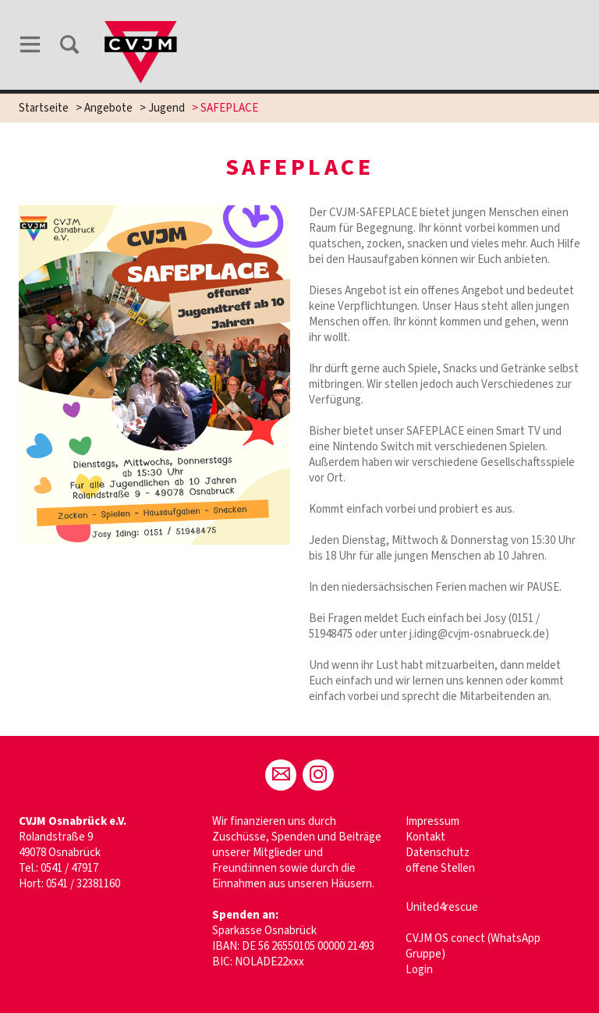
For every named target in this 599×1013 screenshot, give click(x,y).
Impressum (432, 821)
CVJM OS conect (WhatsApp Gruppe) (473, 946)
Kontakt (425, 837)
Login (419, 969)
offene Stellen (440, 868)
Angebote (108, 108)
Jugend (166, 108)
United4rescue (442, 907)
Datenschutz (438, 852)
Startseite (44, 108)
